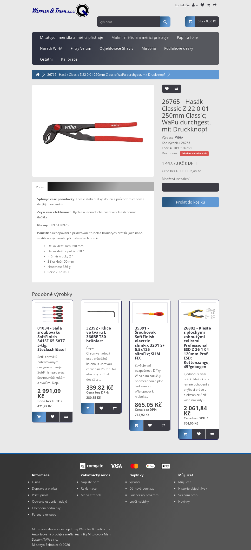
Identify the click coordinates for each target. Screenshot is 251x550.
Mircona (149, 48)
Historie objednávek (192, 488)
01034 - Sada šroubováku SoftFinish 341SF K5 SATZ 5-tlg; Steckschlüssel (51, 338)
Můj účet (184, 482)
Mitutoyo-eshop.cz (45, 529)
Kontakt (182, 5)
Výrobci (134, 482)
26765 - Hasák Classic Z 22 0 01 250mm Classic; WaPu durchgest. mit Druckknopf (106, 74)
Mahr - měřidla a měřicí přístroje (140, 37)
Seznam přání (188, 495)
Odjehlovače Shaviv (116, 48)
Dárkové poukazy (141, 488)
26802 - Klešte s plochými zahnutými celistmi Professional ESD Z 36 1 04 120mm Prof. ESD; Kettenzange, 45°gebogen (197, 347)
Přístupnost (40, 495)
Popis (40, 187)
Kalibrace (69, 59)
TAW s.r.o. (50, 539)
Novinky (184, 501)
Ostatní (46, 59)
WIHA (179, 137)
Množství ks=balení (175, 178)
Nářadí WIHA (51, 48)
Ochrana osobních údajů (49, 501)
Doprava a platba (44, 488)
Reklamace (89, 488)
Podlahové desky (178, 48)
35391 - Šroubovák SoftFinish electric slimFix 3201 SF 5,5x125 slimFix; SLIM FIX (149, 343)
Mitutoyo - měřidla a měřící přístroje (71, 37)
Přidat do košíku (190, 202)
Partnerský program (143, 495)
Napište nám (90, 482)
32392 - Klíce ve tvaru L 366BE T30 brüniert (98, 334)
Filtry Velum (81, 48)
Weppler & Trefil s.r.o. (94, 529)
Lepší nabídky (139, 501)
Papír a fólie (187, 37)
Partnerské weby (44, 514)
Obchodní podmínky (46, 508)
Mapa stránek (91, 495)
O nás (36, 482)
